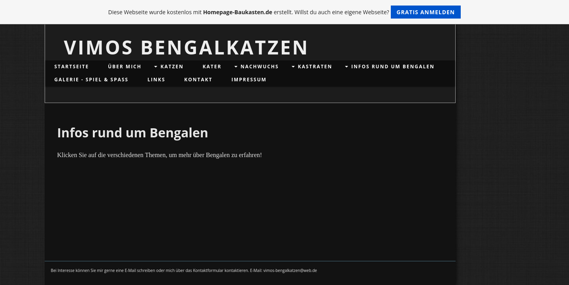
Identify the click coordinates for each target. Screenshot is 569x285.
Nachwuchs (260, 66)
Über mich (124, 66)
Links (156, 79)
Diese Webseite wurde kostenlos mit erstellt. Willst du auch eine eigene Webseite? (284, 12)
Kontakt (198, 79)
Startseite (72, 66)
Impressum (249, 79)
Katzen (172, 66)
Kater (212, 66)
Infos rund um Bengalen (393, 66)
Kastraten (315, 66)
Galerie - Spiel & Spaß (92, 79)
